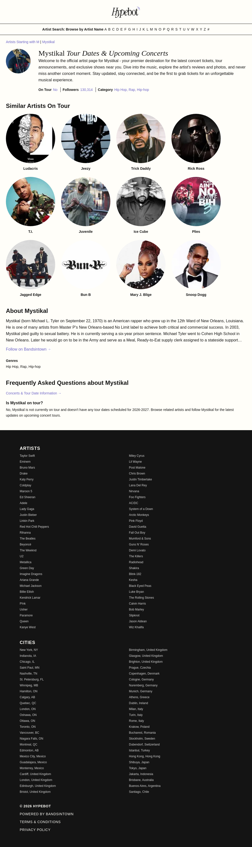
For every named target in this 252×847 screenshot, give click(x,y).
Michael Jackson (31, 586)
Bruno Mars (27, 467)
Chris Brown (137, 473)
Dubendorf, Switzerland (144, 744)
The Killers (136, 556)
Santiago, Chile (139, 792)
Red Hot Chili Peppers (34, 526)
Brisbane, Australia (141, 780)
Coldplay (25, 485)
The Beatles (27, 538)
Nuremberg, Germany (143, 685)
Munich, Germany (140, 691)
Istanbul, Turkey (139, 750)
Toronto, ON (28, 726)
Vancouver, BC (29, 732)
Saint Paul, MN (29, 667)
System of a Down (141, 509)
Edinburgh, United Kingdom (38, 786)
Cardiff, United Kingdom (35, 774)
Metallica (25, 562)
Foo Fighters (137, 497)
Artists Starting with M (23, 42)
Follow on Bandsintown (28, 349)
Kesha (133, 580)
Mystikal (48, 42)
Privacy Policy (35, 830)
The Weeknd (28, 550)
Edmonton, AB (29, 750)
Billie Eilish (27, 591)
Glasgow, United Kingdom (146, 656)
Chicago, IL (27, 661)
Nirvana (134, 491)
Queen (24, 621)
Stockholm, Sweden (142, 738)
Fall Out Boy (137, 532)
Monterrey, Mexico (32, 768)
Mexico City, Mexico (33, 756)
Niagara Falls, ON (31, 738)
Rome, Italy (136, 721)
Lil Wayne (135, 461)
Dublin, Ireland (138, 703)
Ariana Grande (29, 580)
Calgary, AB (27, 697)
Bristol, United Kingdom (35, 792)
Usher (24, 609)
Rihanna (25, 532)
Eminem (25, 461)
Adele (23, 503)
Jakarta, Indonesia (141, 774)
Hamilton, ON (28, 691)
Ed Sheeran (27, 497)
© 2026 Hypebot (35, 806)
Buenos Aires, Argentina (145, 786)
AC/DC (133, 503)
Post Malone (137, 467)
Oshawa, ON (28, 715)
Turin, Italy (136, 715)
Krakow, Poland (139, 726)
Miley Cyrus (137, 455)
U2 (21, 556)
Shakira (134, 568)
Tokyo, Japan (138, 768)
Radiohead (136, 562)
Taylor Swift (27, 455)
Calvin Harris (137, 603)
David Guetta (137, 526)
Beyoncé (25, 544)
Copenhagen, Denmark (144, 673)
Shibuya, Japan (139, 762)
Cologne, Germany (141, 679)
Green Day (27, 568)
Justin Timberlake (140, 479)
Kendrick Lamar (30, 597)
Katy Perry (27, 479)
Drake (24, 473)
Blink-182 (135, 574)
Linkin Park (27, 521)
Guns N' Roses (139, 544)
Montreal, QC (28, 744)
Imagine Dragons (31, 574)
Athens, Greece (139, 697)
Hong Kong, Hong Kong (144, 756)
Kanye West (27, 627)
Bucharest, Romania (142, 732)
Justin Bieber (28, 515)
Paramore (26, 615)
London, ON (28, 709)
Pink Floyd (136, 521)
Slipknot (134, 615)
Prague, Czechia (140, 667)
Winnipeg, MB (29, 685)
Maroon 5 (26, 491)
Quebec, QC (28, 703)
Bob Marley (136, 609)
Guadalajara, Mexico (33, 762)
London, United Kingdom (36, 780)
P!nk (23, 603)
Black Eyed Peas (140, 586)
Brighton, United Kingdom (146, 661)
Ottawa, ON (27, 721)
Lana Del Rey (138, 485)
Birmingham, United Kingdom (148, 650)
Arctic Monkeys (139, 515)
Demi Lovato (137, 550)
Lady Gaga (27, 509)
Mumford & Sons (140, 538)
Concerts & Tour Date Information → (33, 393)
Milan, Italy (136, 709)
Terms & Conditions (40, 822)
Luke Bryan (136, 591)
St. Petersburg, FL (32, 679)
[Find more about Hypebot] (126, 12)
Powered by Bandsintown (47, 814)
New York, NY (29, 650)
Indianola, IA (28, 656)
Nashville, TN (28, 673)
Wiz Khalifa (136, 627)
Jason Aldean (138, 621)
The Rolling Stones (141, 597)
